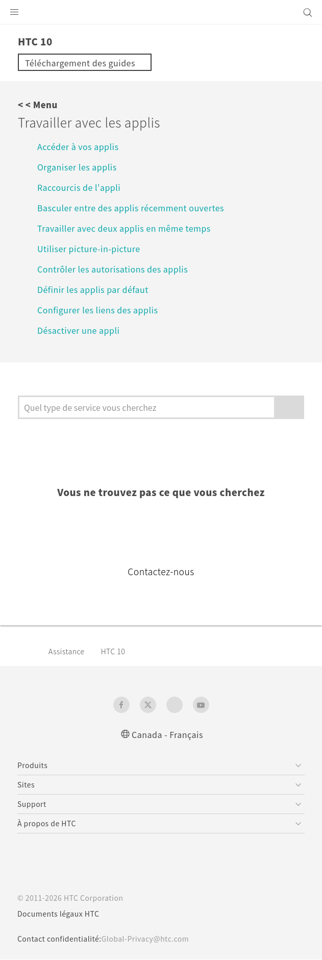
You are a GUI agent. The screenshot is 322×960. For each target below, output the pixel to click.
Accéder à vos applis (80, 146)
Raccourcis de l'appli (81, 187)
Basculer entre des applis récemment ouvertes (139, 207)
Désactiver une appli (81, 330)
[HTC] (161, 12)
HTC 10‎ (118, 651)
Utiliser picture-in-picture (92, 248)
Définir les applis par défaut (97, 289)
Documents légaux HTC (62, 914)
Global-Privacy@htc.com (153, 939)
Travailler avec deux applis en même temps (131, 228)
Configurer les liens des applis (101, 309)
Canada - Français (167, 734)
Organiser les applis (79, 166)
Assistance (68, 651)
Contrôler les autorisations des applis (116, 269)
